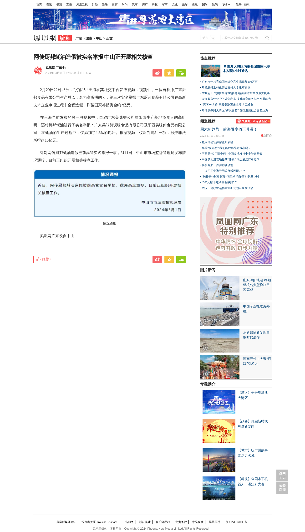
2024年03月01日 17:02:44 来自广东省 (68, 73)
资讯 (49, 4)
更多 (225, 4)
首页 (39, 4)
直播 (69, 4)
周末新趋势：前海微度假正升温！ (228, 129)
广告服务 (128, 522)
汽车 (135, 4)
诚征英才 (145, 522)
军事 (165, 4)
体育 (115, 4)
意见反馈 (197, 522)
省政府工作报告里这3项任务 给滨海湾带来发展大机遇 (236, 93)
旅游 (185, 4)
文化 (175, 4)
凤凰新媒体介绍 (66, 522)
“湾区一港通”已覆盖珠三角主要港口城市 (227, 104)
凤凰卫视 (82, 4)
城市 (89, 38)
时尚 (125, 4)
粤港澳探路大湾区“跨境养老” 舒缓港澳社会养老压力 (235, 110)
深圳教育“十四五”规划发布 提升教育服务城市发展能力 (236, 99)
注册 (239, 4)
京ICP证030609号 (236, 522)
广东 (78, 38)
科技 (155, 4)
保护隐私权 (163, 522)
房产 (145, 4)
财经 (95, 4)
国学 (205, 4)
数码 (215, 4)
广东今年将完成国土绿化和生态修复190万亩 (230, 81)
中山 (99, 38)
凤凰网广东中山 (57, 68)
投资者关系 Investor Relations (99, 522)
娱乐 (105, 4)
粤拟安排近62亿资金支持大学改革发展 (226, 87)
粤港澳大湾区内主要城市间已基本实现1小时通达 (246, 69)
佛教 (195, 4)
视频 (59, 4)
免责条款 (181, 522)
